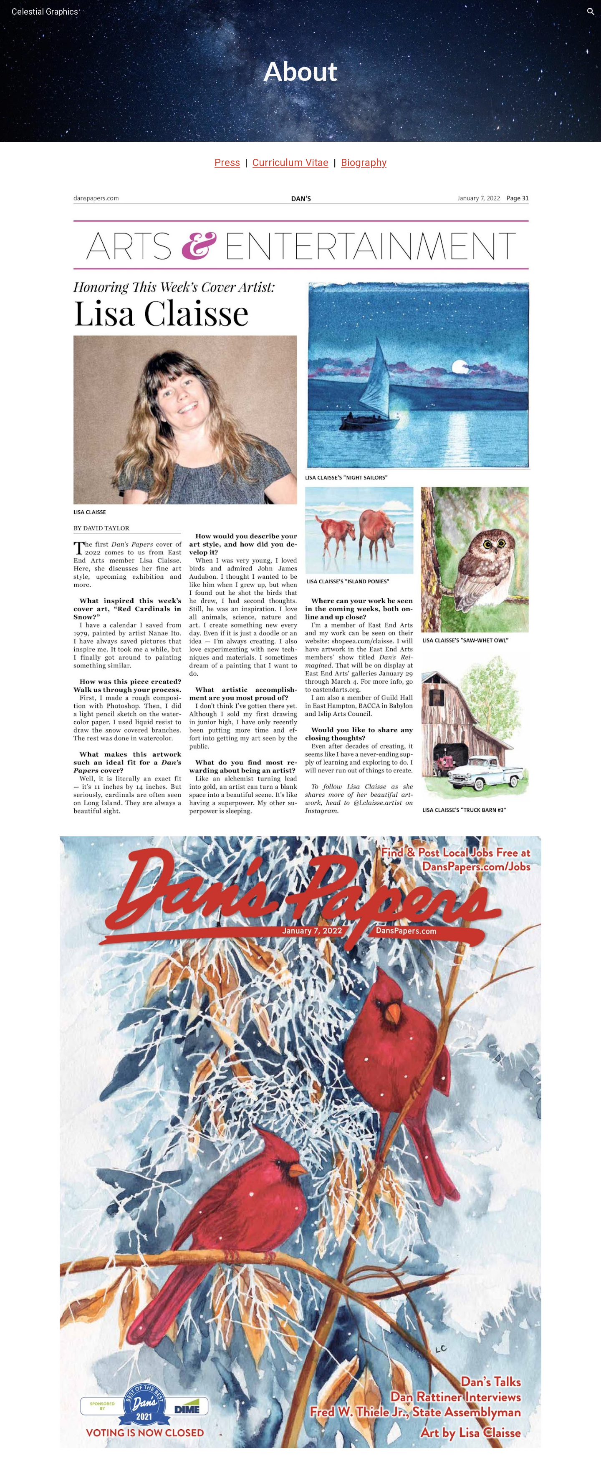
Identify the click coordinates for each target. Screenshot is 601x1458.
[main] (300, 71)
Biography (363, 162)
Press (227, 162)
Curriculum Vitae (290, 162)
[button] (591, 12)
